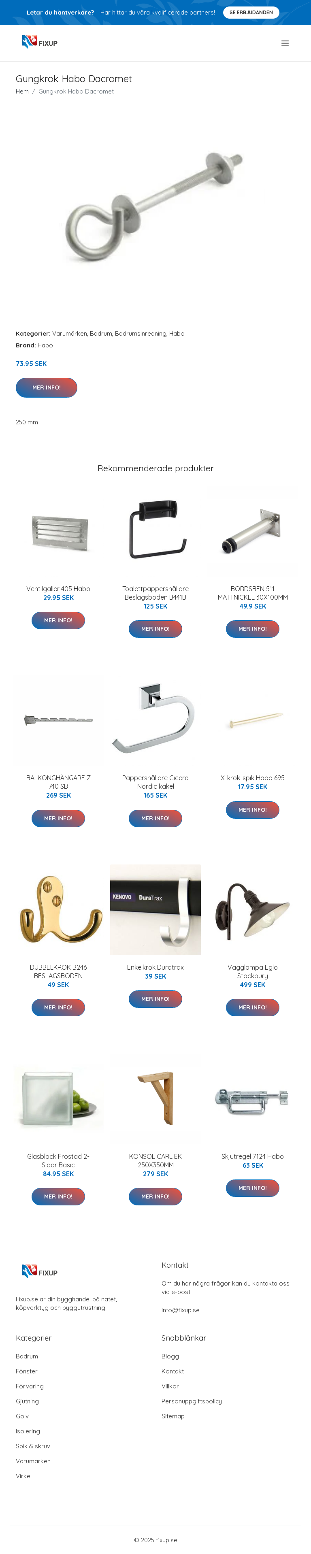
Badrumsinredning (140, 333)
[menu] (285, 43)
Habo (177, 333)
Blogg (170, 1356)
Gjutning (27, 1401)
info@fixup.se (181, 1310)
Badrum (101, 333)
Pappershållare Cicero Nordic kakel (155, 782)
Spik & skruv (33, 1446)
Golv (22, 1416)
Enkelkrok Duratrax (155, 967)
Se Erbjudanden (251, 12)
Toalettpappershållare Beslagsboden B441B (155, 593)
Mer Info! (46, 387)
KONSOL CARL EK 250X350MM (155, 1160)
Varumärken (69, 333)
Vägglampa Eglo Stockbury (253, 971)
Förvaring (30, 1386)
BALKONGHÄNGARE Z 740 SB (58, 782)
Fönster (27, 1371)
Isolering (28, 1431)
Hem (22, 91)
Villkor (170, 1386)
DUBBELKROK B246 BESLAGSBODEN (58, 971)
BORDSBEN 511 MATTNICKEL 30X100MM (253, 593)
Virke (23, 1476)
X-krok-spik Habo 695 (253, 778)
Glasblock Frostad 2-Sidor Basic (58, 1160)
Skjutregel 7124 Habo (253, 1156)
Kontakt (173, 1371)
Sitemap (173, 1416)
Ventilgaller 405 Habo (58, 589)
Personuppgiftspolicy (192, 1401)
